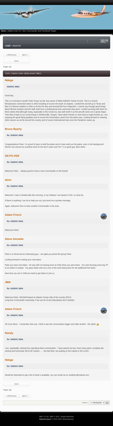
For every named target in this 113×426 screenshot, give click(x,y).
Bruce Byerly (13, 128)
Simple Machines (67, 417)
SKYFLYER (12, 155)
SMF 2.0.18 (43, 417)
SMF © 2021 (55, 417)
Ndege (9, 80)
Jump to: (85, 402)
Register (17, 46)
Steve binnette (14, 238)
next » (25, 55)
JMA (8, 282)
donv (8, 179)
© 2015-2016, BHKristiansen (56, 419)
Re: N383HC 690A (15, 135)
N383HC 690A (13, 87)
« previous (11, 55)
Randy (9, 333)
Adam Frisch (13, 214)
